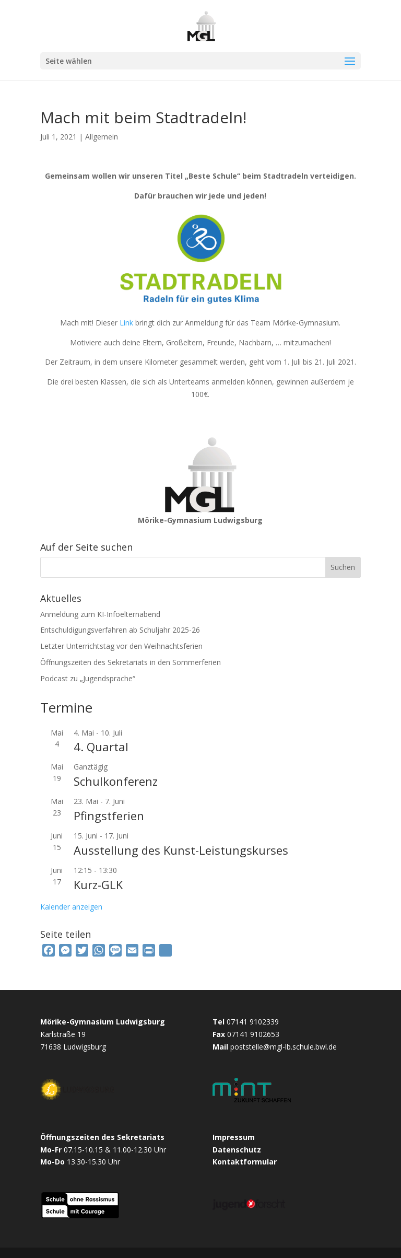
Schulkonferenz (116, 781)
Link (126, 323)
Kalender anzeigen (71, 907)
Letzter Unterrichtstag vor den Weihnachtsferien (121, 646)
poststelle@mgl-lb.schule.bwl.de (283, 1047)
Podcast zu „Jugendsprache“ (87, 678)
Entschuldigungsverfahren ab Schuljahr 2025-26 (120, 630)
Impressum (234, 1137)
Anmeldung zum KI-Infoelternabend (100, 614)
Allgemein (101, 137)
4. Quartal (101, 746)
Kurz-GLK (98, 884)
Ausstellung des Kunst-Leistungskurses (181, 850)
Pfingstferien (109, 815)
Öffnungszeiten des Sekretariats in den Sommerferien (130, 662)
